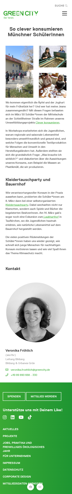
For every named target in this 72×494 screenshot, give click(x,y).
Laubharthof (51, 216)
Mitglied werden (44, 396)
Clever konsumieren (47, 122)
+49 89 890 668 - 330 (24, 375)
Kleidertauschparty (17, 204)
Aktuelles (10, 429)
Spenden (14, 396)
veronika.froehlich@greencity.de (30, 369)
